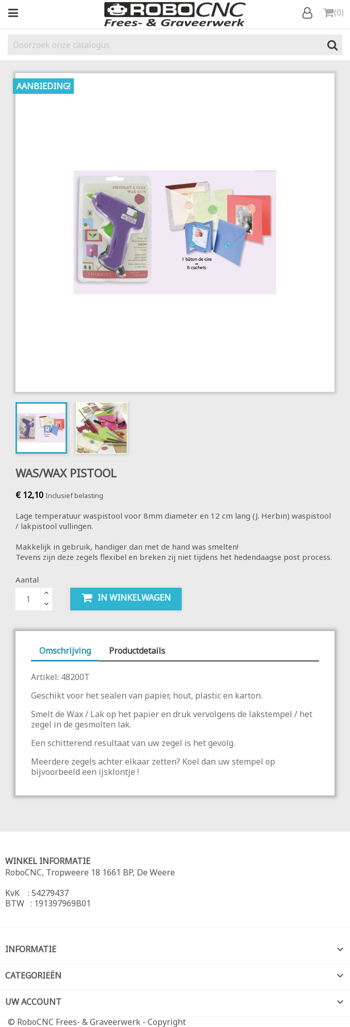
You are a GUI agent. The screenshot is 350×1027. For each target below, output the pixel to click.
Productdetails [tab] (137, 650)
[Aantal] (27, 599)
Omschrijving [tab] (65, 650)
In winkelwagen (126, 598)
